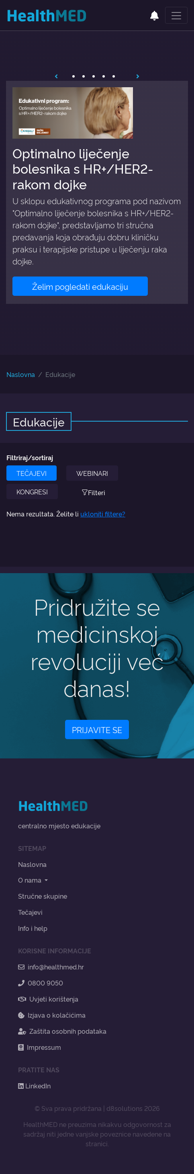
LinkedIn (34, 1085)
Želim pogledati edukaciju (80, 286)
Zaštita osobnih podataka (62, 1030)
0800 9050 (40, 982)
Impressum (39, 1047)
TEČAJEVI (31, 473)
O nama (30, 879)
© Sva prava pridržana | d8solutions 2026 (97, 1108)
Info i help (32, 928)
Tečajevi (30, 912)
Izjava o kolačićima (52, 1014)
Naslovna (20, 374)
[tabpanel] (97, 192)
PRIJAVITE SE (97, 729)
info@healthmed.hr (51, 966)
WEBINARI (92, 473)
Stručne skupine (42, 895)
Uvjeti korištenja (48, 998)
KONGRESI (32, 491)
